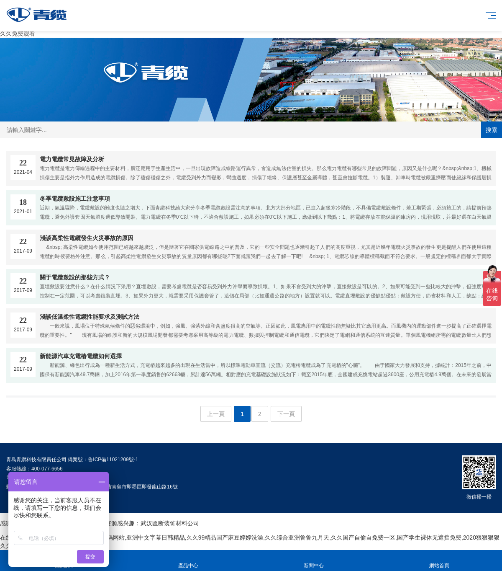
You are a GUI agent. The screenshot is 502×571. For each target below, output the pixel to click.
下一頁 (286, 414)
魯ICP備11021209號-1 (113, 459)
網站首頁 (439, 560)
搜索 (491, 130)
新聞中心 (313, 560)
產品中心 (188, 560)
